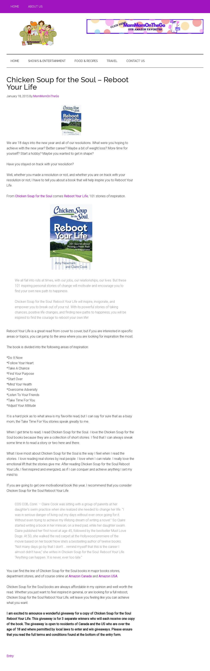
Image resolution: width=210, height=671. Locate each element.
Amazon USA (108, 576)
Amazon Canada (80, 576)
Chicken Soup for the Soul (33, 196)
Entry (10, 656)
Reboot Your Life (76, 196)
